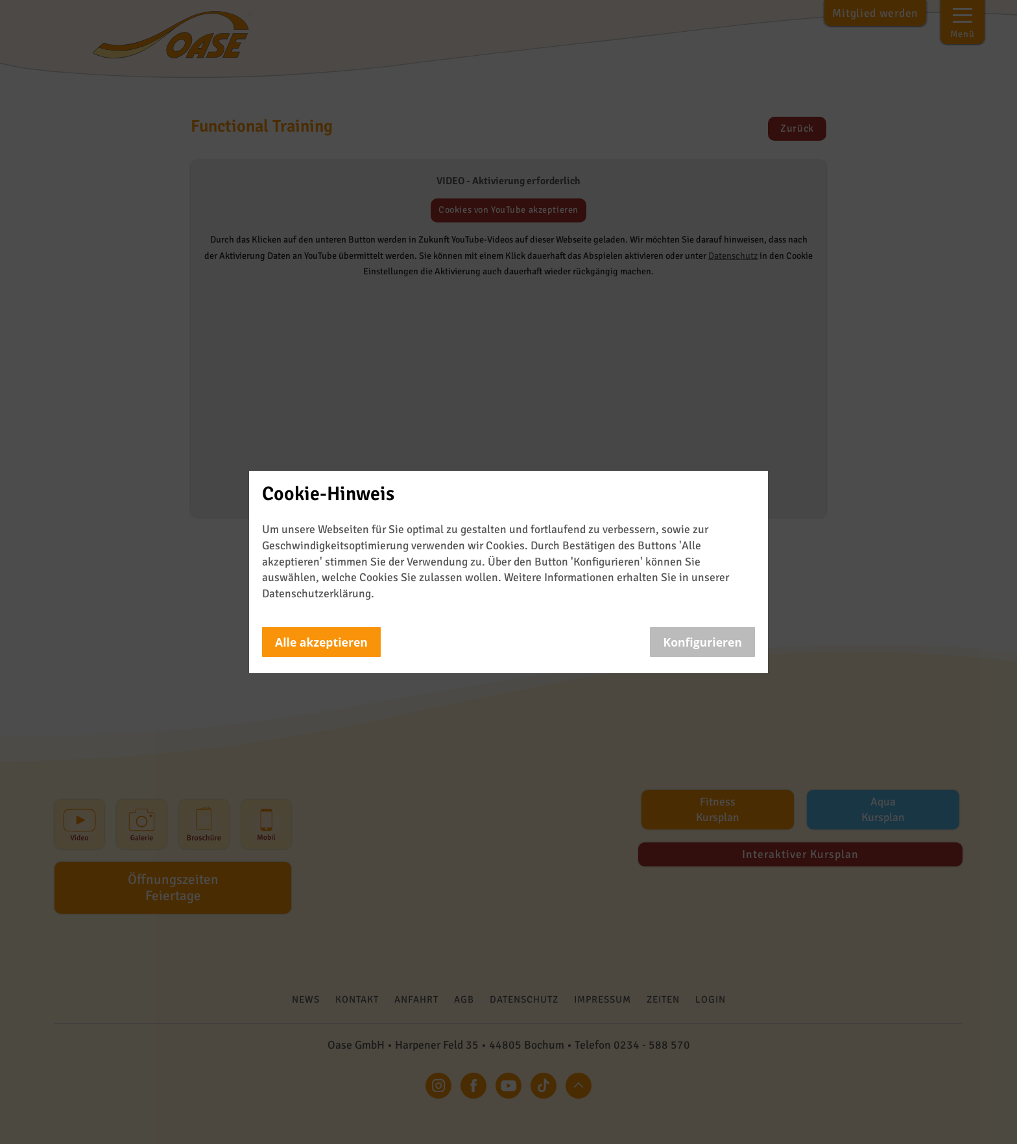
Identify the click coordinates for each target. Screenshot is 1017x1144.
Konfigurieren (702, 642)
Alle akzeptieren (321, 642)
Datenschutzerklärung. (318, 593)
